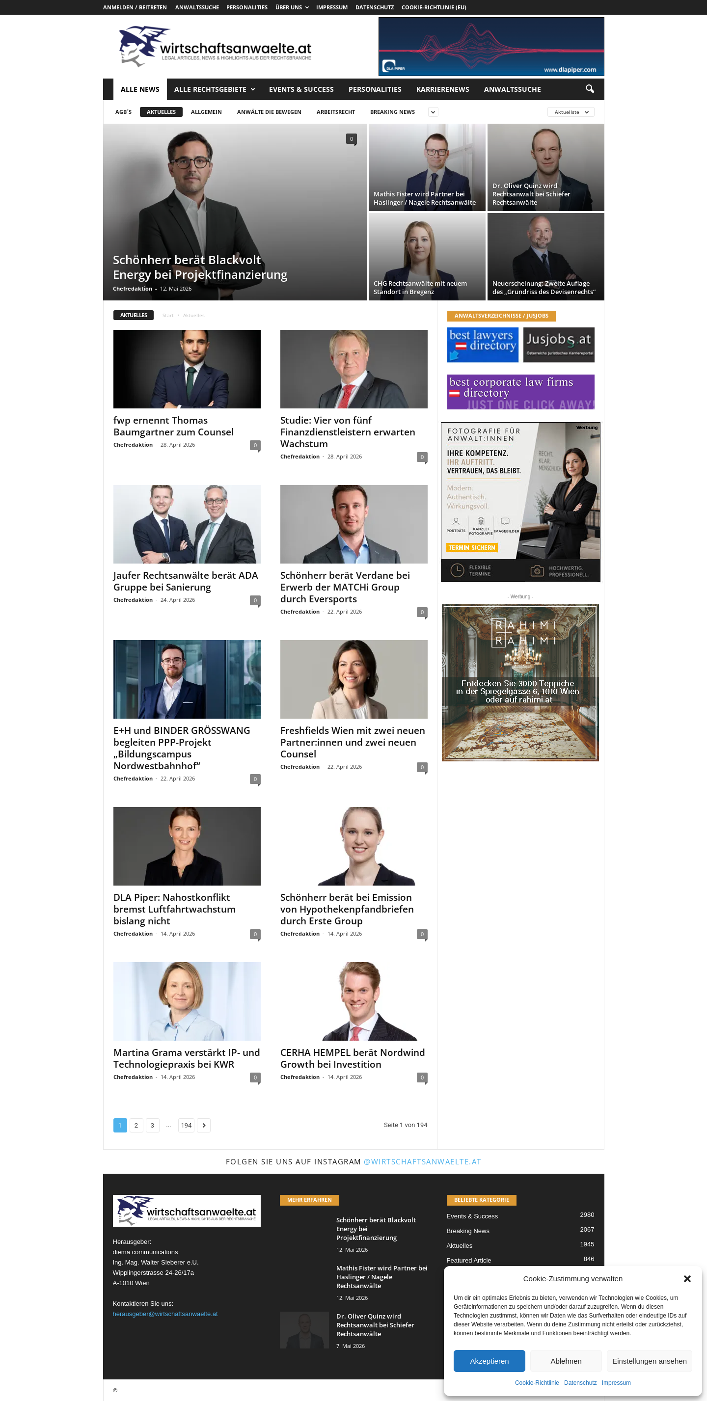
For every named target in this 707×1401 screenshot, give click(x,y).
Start (168, 315)
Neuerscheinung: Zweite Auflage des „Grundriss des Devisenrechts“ (544, 287)
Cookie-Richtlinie (537, 1382)
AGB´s (123, 111)
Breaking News (392, 111)
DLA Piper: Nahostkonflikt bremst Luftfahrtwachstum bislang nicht (174, 909)
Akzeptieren (489, 1361)
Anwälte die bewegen (269, 111)
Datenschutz (580, 1382)
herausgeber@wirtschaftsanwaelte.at (165, 1314)
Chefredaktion (132, 288)
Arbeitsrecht (336, 111)
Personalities (247, 7)
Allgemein (206, 111)
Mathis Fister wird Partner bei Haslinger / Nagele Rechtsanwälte (425, 198)
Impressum (616, 1382)
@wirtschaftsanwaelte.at (423, 1161)
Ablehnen (565, 1361)
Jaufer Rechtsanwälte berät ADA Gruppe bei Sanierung (185, 581)
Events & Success (301, 89)
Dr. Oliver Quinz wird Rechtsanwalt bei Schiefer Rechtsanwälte (531, 194)
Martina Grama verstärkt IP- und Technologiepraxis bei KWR (186, 1058)
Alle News (140, 89)
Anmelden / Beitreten (135, 7)
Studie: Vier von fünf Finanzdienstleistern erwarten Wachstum (347, 432)
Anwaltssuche (197, 7)
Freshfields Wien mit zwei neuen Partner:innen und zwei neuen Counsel (352, 742)
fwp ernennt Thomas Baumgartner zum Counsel (173, 426)
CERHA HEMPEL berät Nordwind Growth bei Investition (352, 1058)
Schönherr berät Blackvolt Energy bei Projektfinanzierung (200, 266)
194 (186, 1125)
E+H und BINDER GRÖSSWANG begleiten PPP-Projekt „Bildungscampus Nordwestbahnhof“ (181, 748)
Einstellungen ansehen (649, 1361)
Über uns (292, 7)
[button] (687, 1279)
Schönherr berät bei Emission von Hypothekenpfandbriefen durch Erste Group (347, 909)
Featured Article (469, 1260)
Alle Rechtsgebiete (214, 89)
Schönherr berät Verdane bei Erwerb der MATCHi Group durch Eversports (345, 587)
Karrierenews (442, 89)
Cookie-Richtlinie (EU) (434, 7)
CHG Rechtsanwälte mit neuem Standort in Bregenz (420, 287)
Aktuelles (161, 111)
